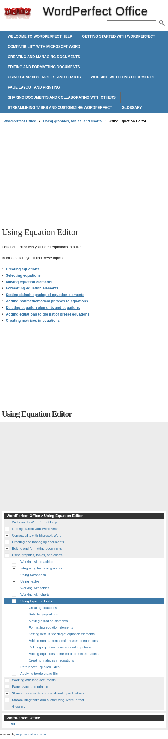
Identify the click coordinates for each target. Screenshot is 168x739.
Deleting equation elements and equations (43, 308)
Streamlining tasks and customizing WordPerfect (60, 108)
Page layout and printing (34, 87)
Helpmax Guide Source (31, 734)
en (13, 723)
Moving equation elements (29, 282)
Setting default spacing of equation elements (45, 295)
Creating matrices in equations (33, 321)
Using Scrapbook (33, 575)
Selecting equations (23, 275)
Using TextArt (30, 581)
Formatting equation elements (32, 288)
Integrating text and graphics (41, 568)
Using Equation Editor (36, 601)
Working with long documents (122, 77)
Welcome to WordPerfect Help (40, 36)
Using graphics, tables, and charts (44, 77)
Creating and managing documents (44, 57)
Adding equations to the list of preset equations (47, 314)
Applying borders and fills (39, 673)
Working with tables (34, 588)
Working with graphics (36, 561)
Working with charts (34, 594)
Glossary (132, 108)
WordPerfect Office (17, 13)
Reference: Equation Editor (40, 667)
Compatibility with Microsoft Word (44, 47)
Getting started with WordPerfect (118, 36)
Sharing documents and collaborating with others (62, 97)
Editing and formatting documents (44, 67)
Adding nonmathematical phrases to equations (47, 301)
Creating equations (22, 269)
